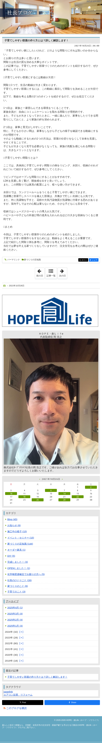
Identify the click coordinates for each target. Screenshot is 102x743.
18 (24, 496)
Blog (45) (12, 519)
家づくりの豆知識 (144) (20, 543)
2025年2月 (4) (15, 619)
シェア (94, 260)
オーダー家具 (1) (16, 549)
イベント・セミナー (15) (20, 537)
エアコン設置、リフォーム (18, 694)
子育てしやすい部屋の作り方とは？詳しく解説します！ (36, 40)
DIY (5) (11, 555)
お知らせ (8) (14, 525)
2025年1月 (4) (15, 625)
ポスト (84, 260)
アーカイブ (12, 601)
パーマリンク (13, 259)
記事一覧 (51, 275)
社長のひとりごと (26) (19, 580)
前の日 (40, 272)
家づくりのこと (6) (17, 586)
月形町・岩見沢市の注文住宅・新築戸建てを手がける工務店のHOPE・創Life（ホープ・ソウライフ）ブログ (51, 17)
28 (64, 499)
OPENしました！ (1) (18, 568)
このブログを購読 (16, 708)
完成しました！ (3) (17, 562)
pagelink (8, 691)
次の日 (63, 272)
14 (64, 493)
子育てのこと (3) (16, 591)
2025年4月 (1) (15, 607)
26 (38, 499)
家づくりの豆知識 (32, 259)
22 (78, 496)
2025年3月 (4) (15, 613)
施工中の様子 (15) (17, 531)
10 (11, 493)
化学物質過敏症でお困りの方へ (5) (26, 574)
